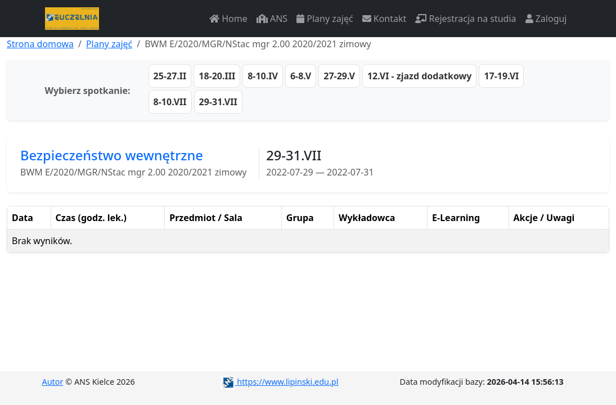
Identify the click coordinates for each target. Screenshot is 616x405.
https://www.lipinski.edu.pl (280, 381)
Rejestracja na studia (465, 18)
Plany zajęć (324, 18)
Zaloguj (546, 18)
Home (228, 18)
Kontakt (384, 18)
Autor (53, 381)
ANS (272, 18)
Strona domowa (40, 44)
